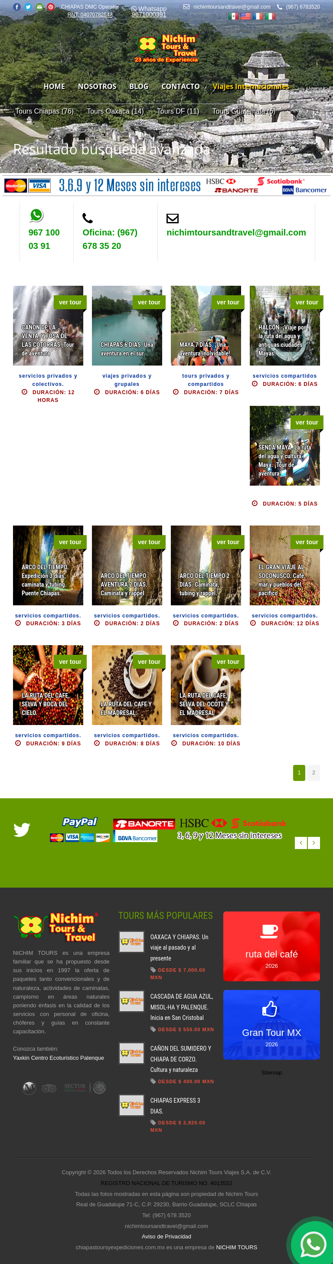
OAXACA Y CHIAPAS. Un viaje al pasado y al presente (179, 948)
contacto (180, 86)
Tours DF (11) (178, 111)
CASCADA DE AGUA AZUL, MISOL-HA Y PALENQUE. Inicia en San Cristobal (181, 1007)
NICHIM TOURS (236, 1247)
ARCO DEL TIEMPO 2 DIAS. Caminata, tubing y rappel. (205, 584)
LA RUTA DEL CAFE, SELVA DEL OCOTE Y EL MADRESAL (204, 704)
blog (138, 86)
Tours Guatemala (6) (244, 111)
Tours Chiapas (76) (44, 111)
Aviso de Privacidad (166, 1236)
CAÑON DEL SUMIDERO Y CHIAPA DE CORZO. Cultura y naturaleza (180, 1059)
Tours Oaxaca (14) (115, 111)
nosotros (97, 86)
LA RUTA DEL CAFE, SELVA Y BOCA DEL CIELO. (46, 704)
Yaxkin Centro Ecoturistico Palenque (58, 1058)
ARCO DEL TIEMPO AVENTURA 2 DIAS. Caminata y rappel (124, 584)
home (54, 86)
